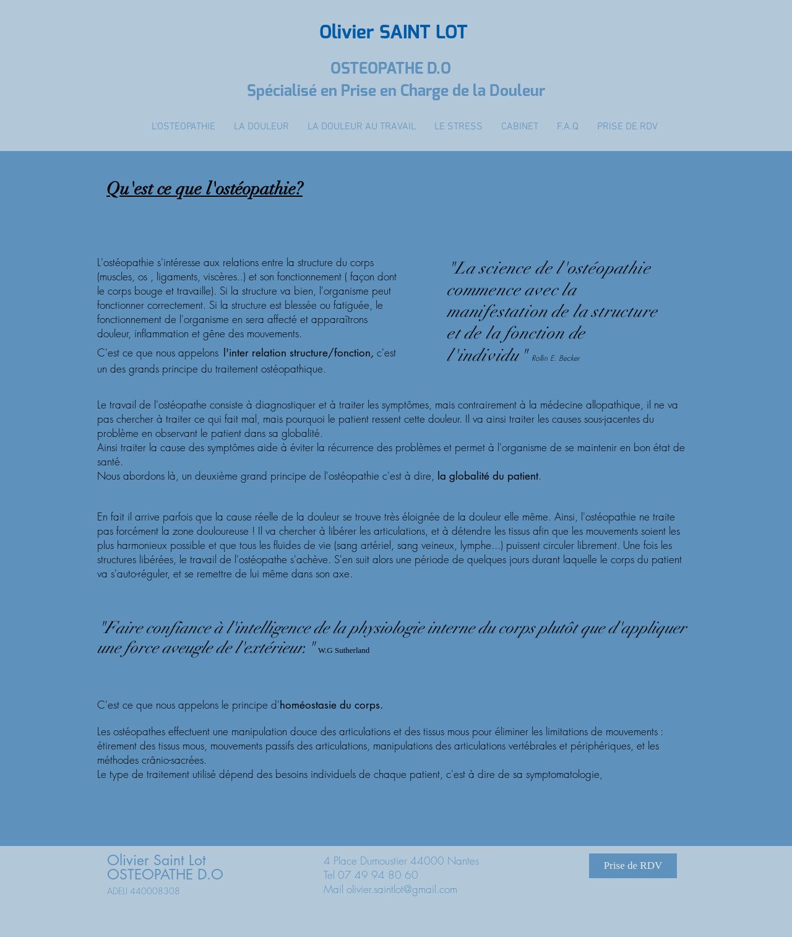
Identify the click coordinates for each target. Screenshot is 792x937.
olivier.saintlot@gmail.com (401, 889)
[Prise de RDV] (633, 865)
